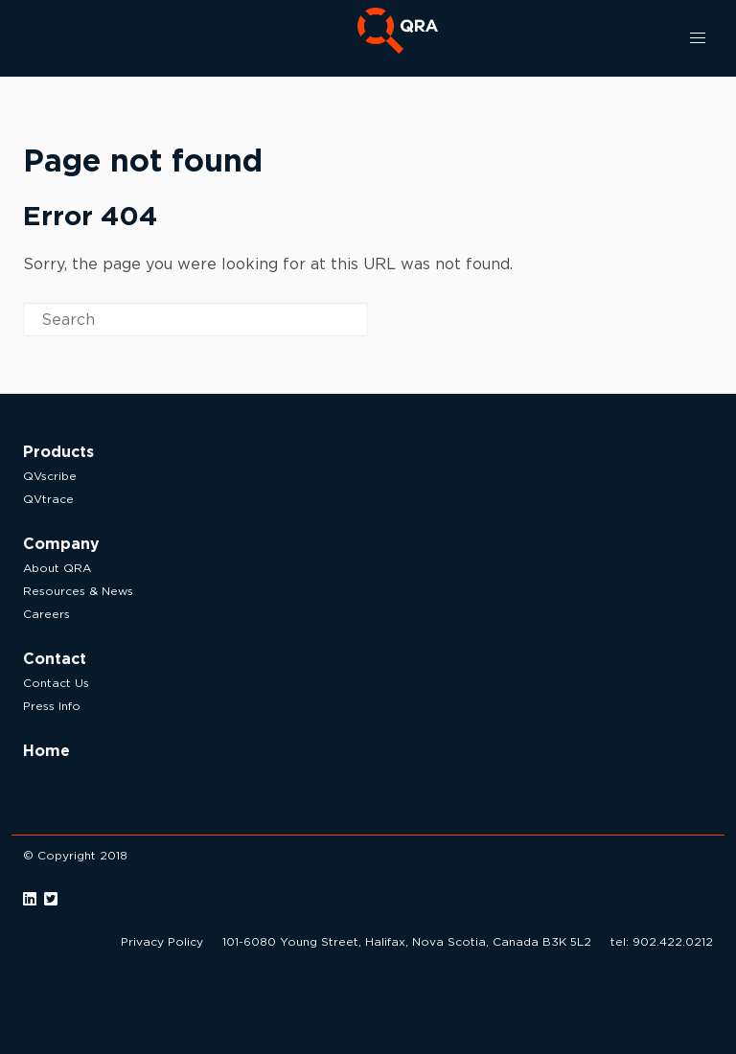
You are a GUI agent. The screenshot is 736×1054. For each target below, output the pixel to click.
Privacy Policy (162, 941)
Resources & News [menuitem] (78, 590)
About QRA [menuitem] (57, 567)
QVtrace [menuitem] (48, 499)
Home (46, 750)
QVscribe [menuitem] (50, 476)
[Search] (195, 319)
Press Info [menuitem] (51, 705)
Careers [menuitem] (46, 613)
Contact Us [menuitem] (56, 682)
